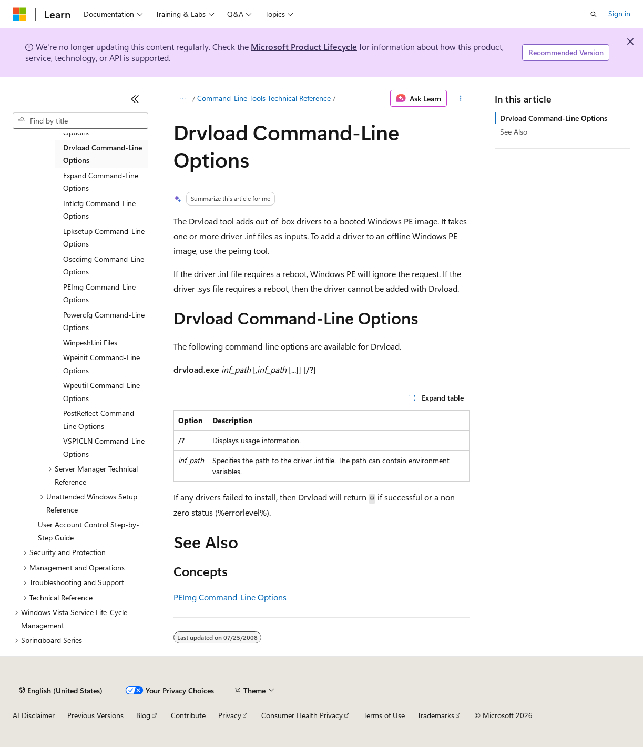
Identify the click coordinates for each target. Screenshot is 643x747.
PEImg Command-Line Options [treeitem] (99, 293)
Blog (143, 715)
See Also (513, 132)
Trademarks (435, 715)
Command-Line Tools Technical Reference (264, 98)
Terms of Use (384, 715)
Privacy (229, 715)
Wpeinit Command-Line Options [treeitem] (101, 363)
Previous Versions (95, 715)
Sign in (619, 13)
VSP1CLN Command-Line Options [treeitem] (104, 447)
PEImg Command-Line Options (230, 596)
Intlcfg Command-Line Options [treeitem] (99, 209)
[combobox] (80, 120)
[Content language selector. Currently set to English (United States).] (61, 690)
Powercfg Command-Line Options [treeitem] (104, 321)
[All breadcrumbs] (182, 98)
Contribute (188, 715)
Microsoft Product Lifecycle (304, 46)
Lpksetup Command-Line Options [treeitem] (104, 237)
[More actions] (460, 98)
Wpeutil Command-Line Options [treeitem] (101, 391)
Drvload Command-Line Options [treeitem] (102, 154)
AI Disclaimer (34, 715)
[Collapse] (135, 98)
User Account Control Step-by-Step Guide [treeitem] (88, 531)
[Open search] (593, 14)
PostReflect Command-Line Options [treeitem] (100, 419)
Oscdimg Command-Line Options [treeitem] (103, 265)
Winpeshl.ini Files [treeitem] (90, 342)
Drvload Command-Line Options (553, 118)
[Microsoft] (19, 14)
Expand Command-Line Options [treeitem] (100, 181)
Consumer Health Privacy (302, 715)
